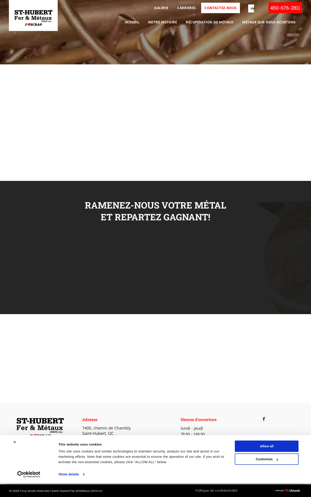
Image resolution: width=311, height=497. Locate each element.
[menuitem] (160, 8)
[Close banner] (15, 456)
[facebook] (264, 419)
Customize (267, 473)
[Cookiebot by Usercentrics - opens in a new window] (28, 488)
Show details (68, 488)
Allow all (267, 460)
